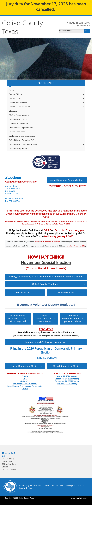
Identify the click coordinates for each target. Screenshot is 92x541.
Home (11, 90)
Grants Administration (18, 123)
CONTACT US (84, 23)
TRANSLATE (85, 25)
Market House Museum (19, 115)
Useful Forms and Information (22, 136)
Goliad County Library (19, 119)
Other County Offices (46, 103)
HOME (72, 23)
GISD (25, 379)
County (25, 376)
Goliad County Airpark (19, 148)
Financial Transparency (46, 107)
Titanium (82, 498)
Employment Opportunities (21, 128)
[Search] (72, 31)
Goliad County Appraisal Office (22, 140)
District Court (46, 98)
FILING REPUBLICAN (46, 357)
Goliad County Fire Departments (46, 144)
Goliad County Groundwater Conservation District (25, 387)
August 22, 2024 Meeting (67, 376)
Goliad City (25, 381)
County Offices (46, 94)
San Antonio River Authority (25, 384)
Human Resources (17, 132)
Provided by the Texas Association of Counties (38, 485)
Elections (13, 111)
